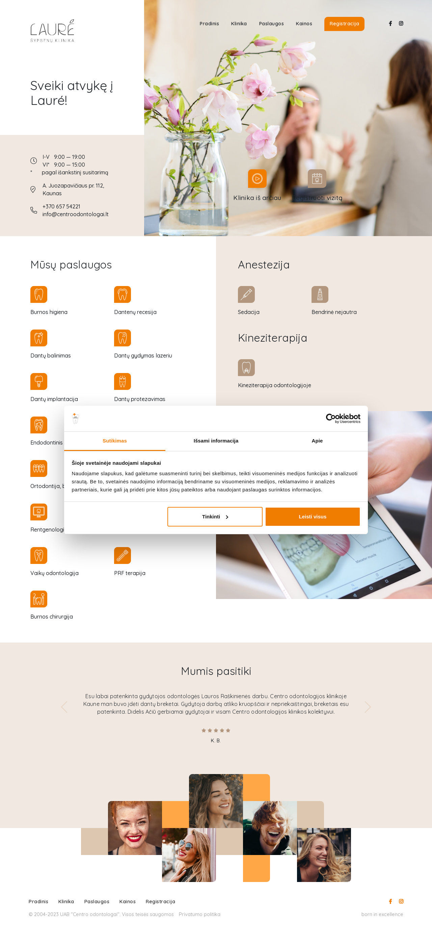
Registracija (344, 24)
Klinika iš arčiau (257, 198)
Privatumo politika (199, 914)
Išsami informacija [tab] (216, 441)
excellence (391, 914)
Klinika (239, 24)
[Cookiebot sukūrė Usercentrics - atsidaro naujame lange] (330, 419)
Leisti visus (313, 516)
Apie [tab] (317, 441)
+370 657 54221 (61, 206)
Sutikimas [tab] (115, 441)
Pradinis (209, 24)
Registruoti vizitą (317, 198)
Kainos (304, 24)
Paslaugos (271, 24)
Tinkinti (215, 516)
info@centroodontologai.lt (76, 214)
